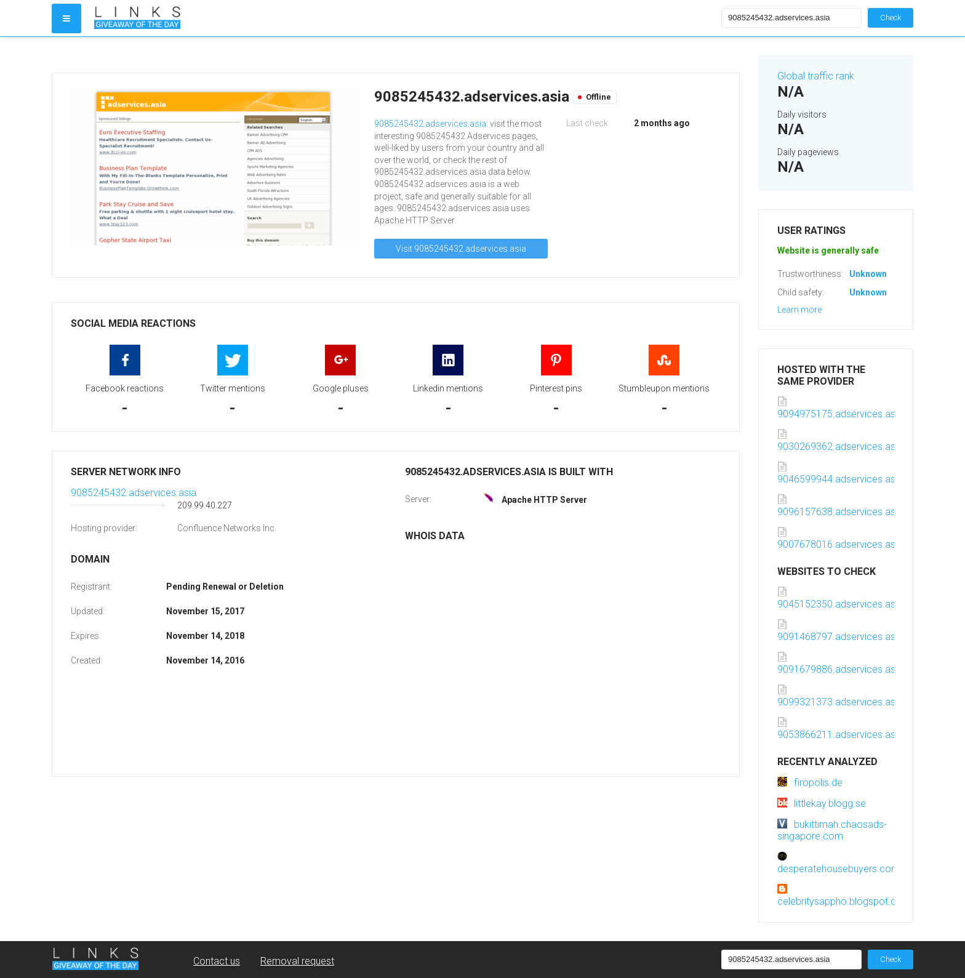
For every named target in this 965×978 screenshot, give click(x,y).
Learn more (799, 310)
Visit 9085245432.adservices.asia (461, 249)
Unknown (868, 274)
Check (890, 17)
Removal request (297, 961)
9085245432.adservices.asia (430, 124)
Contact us (216, 961)
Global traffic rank (815, 76)
